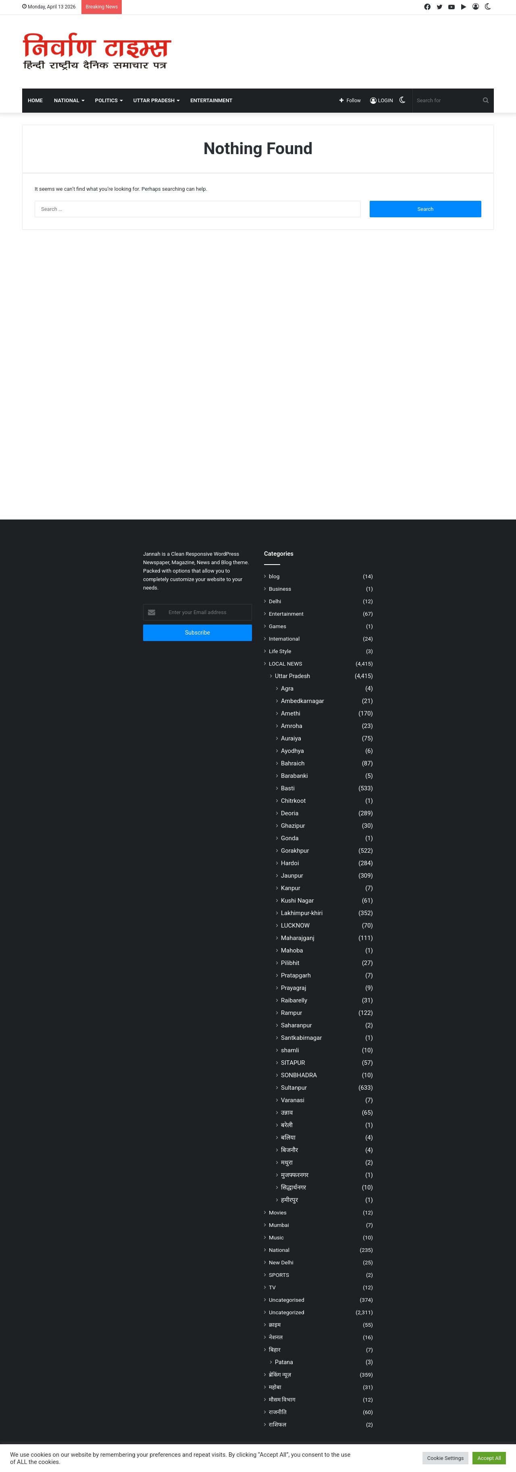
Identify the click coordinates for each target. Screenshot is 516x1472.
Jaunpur (292, 875)
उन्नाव (287, 1112)
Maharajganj (297, 938)
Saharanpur (296, 1025)
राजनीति (278, 1412)
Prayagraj (293, 988)
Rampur (291, 1012)
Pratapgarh (296, 975)
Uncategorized (286, 1312)
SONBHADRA (299, 1075)
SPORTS (279, 1275)
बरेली (287, 1125)
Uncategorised (286, 1300)
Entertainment (286, 613)
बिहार (275, 1349)
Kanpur (290, 888)
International (284, 638)
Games (277, 626)
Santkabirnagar (301, 1037)
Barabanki (294, 775)
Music (276, 1237)
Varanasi (292, 1100)
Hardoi (290, 863)
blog (274, 576)
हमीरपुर (289, 1200)
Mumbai (279, 1225)
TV (272, 1287)
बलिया (288, 1137)
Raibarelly (294, 1000)
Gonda (290, 838)
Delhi (275, 601)
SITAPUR (293, 1062)
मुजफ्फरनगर (294, 1175)
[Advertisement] (338, 41)
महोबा (275, 1387)
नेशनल (276, 1337)
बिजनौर (289, 1150)
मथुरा (287, 1162)
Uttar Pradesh (292, 676)
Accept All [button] (489, 1458)
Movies (278, 1212)
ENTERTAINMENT (211, 100)
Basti (288, 788)
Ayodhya (292, 751)
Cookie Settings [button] (445, 1458)
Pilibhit (290, 963)
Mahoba (292, 950)
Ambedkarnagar (302, 701)
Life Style (280, 651)
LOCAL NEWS (285, 663)
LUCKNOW (295, 925)
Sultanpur (294, 1087)
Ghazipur (293, 825)
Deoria (289, 813)
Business (280, 589)
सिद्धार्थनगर (293, 1187)
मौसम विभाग (282, 1399)
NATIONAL (66, 100)
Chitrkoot (293, 800)
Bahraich (293, 763)
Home (35, 100)
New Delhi (281, 1262)
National (279, 1250)
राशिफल (277, 1424)
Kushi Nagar (297, 900)
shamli (290, 1050)
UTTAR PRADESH (154, 100)
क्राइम (275, 1325)
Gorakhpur (295, 850)
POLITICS (106, 100)
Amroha (291, 726)
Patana (284, 1362)
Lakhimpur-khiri (301, 913)
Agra (287, 688)
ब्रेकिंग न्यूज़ (280, 1374)
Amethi (290, 713)
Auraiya (291, 738)
